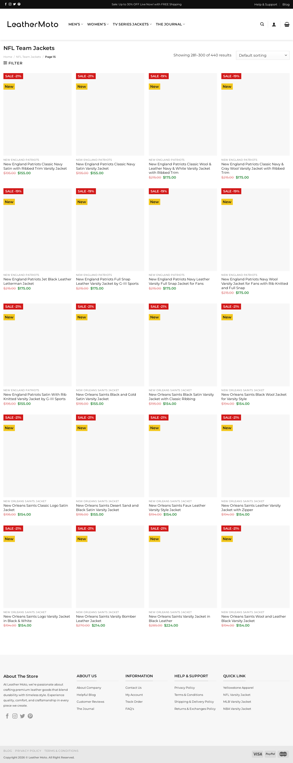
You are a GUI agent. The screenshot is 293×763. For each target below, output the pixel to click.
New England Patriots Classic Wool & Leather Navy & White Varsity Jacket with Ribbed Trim (180, 168)
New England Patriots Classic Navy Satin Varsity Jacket (105, 166)
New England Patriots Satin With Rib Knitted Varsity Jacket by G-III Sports (34, 397)
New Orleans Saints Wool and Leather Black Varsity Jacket (253, 618)
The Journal (170, 24)
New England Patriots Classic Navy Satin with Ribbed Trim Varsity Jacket (35, 166)
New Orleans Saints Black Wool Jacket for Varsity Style (254, 397)
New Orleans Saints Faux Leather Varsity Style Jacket (177, 507)
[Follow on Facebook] (5, 4)
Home (7, 56)
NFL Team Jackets (28, 56)
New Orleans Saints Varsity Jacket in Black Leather (179, 618)
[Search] (262, 24)
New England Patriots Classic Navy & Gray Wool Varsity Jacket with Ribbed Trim (253, 168)
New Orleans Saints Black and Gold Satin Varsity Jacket (106, 397)
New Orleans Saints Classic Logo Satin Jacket (35, 507)
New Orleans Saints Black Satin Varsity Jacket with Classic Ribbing (181, 397)
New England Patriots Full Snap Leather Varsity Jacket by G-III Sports (107, 281)
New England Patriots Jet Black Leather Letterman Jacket (37, 281)
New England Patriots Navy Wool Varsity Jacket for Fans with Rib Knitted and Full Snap (254, 283)
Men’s (75, 24)
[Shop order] (263, 55)
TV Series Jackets (132, 24)
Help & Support (265, 4)
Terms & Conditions (61, 750)
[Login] (274, 24)
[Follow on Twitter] (14, 4)
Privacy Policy (28, 750)
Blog (286, 4)
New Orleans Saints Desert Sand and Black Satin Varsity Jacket (107, 507)
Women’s (98, 24)
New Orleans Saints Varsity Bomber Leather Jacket (106, 618)
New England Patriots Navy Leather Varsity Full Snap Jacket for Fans (179, 281)
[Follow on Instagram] (10, 4)
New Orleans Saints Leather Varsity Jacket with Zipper (251, 507)
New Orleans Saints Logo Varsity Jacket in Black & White (36, 618)
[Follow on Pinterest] (19, 4)
